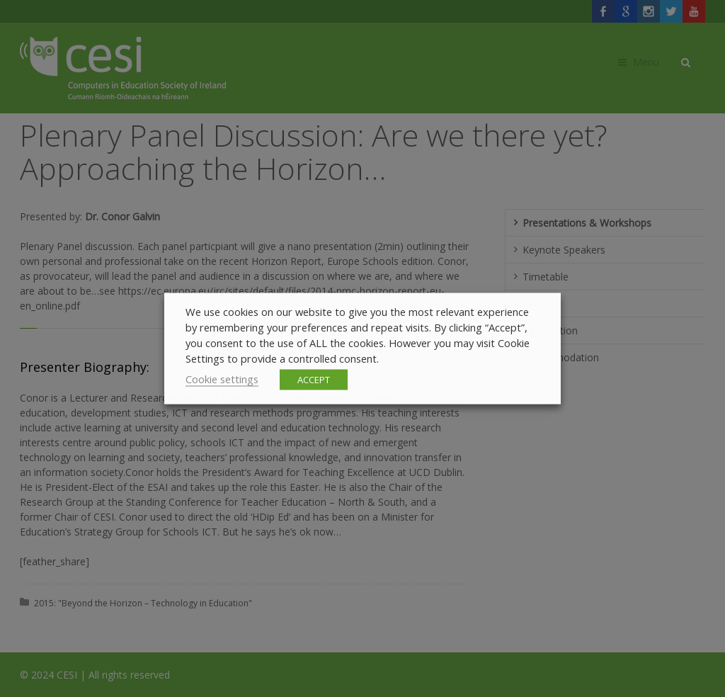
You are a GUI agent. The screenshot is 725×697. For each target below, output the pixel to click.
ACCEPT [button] (313, 379)
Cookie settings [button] (221, 379)
